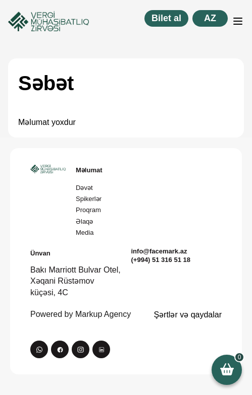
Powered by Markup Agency (80, 314)
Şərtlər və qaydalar (188, 314)
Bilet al (166, 18)
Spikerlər (89, 199)
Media (84, 232)
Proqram (88, 210)
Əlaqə (84, 221)
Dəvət (84, 187)
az (210, 18)
